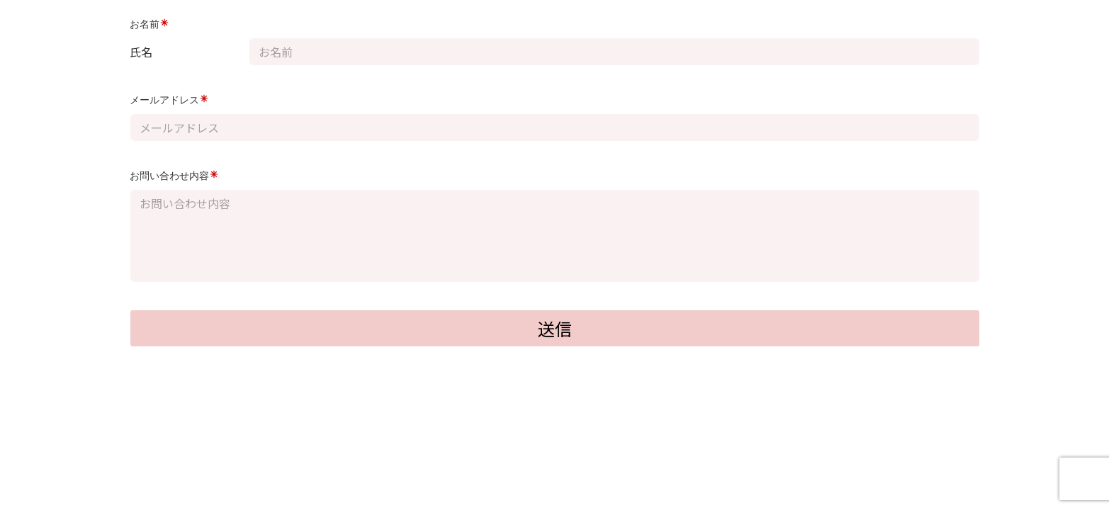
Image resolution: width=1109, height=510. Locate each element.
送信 (555, 328)
